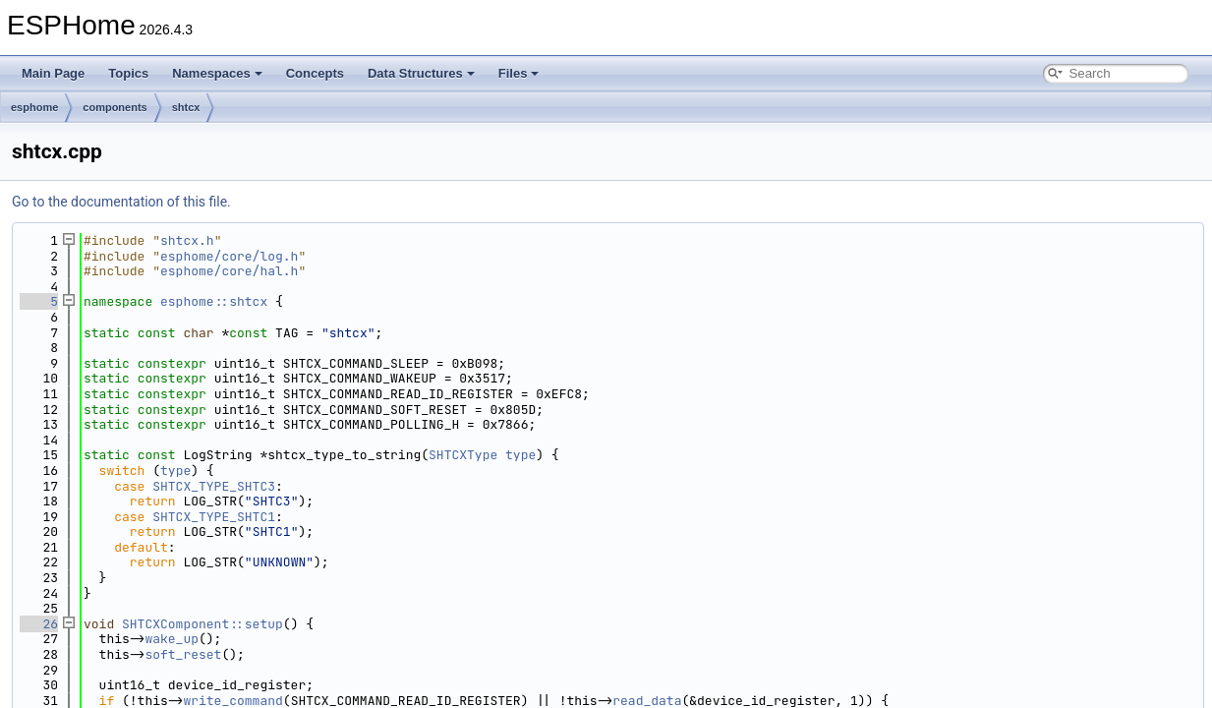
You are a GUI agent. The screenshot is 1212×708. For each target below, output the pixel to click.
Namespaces (217, 73)
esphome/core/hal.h (229, 271)
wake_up (171, 638)
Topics (128, 73)
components (114, 107)
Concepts (315, 73)
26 (39, 624)
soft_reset (182, 654)
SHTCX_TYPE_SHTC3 (213, 486)
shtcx (186, 107)
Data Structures (421, 73)
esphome (34, 107)
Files (519, 73)
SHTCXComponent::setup (202, 624)
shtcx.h (187, 240)
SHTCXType (463, 454)
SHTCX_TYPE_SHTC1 (213, 516)
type (520, 454)
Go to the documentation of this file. (121, 201)
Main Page (53, 73)
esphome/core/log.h (229, 256)
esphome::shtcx (213, 301)
